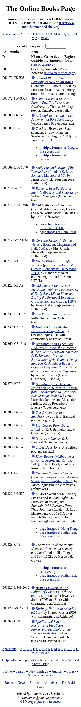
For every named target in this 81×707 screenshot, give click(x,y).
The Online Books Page (40, 8)
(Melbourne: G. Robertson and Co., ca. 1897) (54, 293)
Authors (57, 671)
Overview (67, 23)
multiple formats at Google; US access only (59, 149)
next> (45, 38)
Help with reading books (19, 660)
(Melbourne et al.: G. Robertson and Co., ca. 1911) (52, 460)
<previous (9, 34)
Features (35, 682)
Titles (71, 671)
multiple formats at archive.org (53, 157)
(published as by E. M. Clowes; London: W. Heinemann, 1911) (54, 267)
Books (9, 682)
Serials (48, 675)
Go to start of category (52, 62)
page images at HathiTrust (58, 232)
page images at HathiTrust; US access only (58, 534)
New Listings (38, 671)
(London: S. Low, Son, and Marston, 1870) (52, 171)
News (21, 682)
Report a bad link (52, 660)
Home (7, 671)
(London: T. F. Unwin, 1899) (52, 82)
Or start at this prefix (29, 46)
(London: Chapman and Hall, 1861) (53, 244)
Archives (51, 682)
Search (20, 671)
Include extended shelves (40, 27)
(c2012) (51, 592)
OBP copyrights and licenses (40, 701)
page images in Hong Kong (59, 528)
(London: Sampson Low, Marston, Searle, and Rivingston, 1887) (55, 477)
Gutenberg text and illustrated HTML (53, 226)
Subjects (34, 675)
